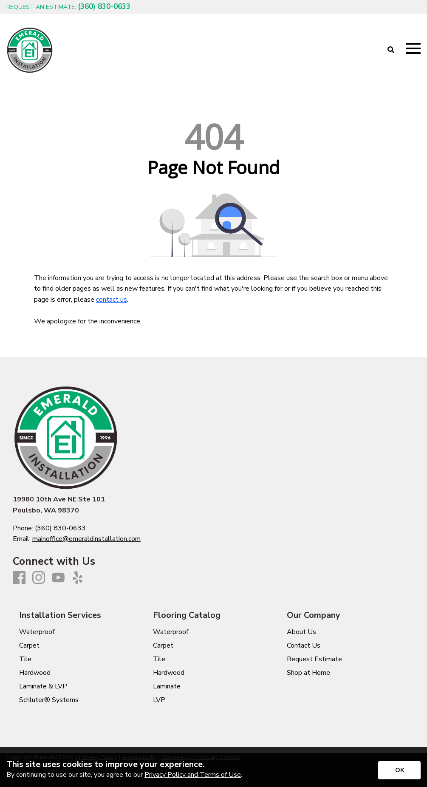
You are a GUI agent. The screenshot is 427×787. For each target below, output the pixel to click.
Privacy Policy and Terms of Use (192, 774)
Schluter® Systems (49, 699)
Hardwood (35, 672)
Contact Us (303, 645)
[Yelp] (77, 578)
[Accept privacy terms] (399, 770)
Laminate (167, 686)
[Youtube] (58, 578)
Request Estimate (314, 659)
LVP (159, 699)
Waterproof (36, 631)
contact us (111, 299)
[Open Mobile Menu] (413, 48)
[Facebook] (19, 578)
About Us (301, 631)
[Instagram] (38, 578)
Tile (25, 659)
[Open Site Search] (391, 50)
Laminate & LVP (43, 686)
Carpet (29, 645)
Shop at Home (308, 672)
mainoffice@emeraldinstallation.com (86, 539)
